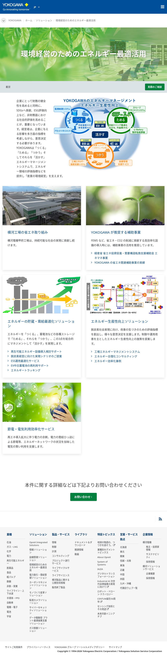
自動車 (10, 602)
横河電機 (147, 542)
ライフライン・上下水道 (15, 592)
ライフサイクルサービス (60, 569)
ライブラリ (81, 534)
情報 (54, 542)
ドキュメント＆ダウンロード (83, 544)
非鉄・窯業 (12, 586)
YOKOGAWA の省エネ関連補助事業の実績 (119, 262)
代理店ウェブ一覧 (128, 588)
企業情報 (148, 534)
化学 (9, 551)
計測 (54, 551)
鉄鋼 (9, 581)
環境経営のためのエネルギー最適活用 (38, 567)
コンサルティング (60, 555)
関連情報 (79, 549)
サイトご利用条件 (13, 647)
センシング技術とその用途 (106, 608)
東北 (122, 551)
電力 (9, 555)
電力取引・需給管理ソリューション (38, 576)
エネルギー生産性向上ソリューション (119, 321)
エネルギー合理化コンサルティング (115, 356)
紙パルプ (11, 576)
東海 (122, 565)
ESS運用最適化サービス (25, 361)
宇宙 (9, 616)
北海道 (123, 547)
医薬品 (10, 567)
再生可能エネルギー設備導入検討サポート (36, 351)
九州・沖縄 (125, 583)
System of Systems (102, 563)
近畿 (122, 569)
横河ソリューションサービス (151, 568)
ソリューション (44, 20)
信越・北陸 (125, 560)
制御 (54, 546)
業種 (9, 534)
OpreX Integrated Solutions (38, 544)
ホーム (28, 20)
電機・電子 (12, 607)
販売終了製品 (58, 587)
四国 (122, 578)
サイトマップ (115, 647)
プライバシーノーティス (38, 647)
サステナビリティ (152, 556)
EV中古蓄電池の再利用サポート (30, 365)
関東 (122, 556)
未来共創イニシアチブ (106, 615)
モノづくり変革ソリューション (38, 594)
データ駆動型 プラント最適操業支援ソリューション (38, 620)
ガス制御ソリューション (38, 629)
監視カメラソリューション (38, 601)
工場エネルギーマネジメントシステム (117, 352)
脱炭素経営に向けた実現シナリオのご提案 (36, 356)
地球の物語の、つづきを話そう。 (106, 544)
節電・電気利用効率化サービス (31, 429)
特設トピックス (106, 534)
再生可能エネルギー (15, 562)
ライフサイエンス (60, 575)
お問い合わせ (83, 497)
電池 (9, 611)
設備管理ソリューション (38, 559)
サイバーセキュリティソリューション (38, 610)
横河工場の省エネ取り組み (28, 232)
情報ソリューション (38, 551)
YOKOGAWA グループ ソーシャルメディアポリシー (79, 647)
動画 (77, 554)
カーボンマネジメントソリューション (38, 585)
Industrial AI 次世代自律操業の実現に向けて (106, 584)
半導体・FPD (13, 598)
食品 (9, 572)
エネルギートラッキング (25, 370)
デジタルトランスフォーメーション (106, 575)
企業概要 (150, 573)
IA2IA (100, 569)
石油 (9, 542)
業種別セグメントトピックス (106, 551)
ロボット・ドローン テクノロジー (106, 593)
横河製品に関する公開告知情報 (60, 581)
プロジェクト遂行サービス (60, 562)
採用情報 (150, 561)
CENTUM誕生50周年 (106, 600)
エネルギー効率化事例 (107, 361)
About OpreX (104, 557)
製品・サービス (61, 534)
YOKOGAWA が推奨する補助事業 (116, 232)
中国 (122, 574)
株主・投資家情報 (152, 548)
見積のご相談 (155, 86)
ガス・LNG (12, 546)
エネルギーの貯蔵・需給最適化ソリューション (41, 323)
